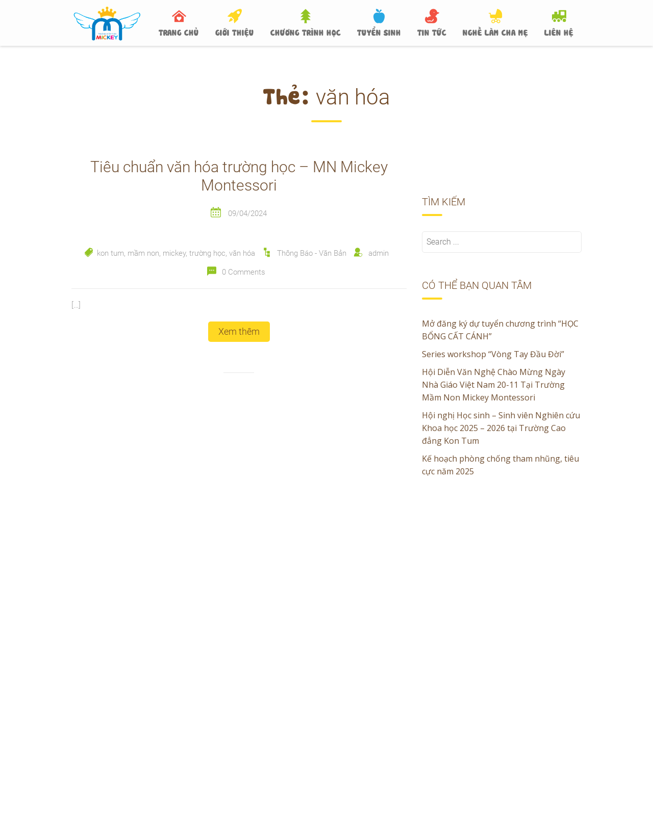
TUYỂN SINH (379, 31)
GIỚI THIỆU (234, 31)
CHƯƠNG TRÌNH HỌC (305, 31)
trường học (207, 253)
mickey (174, 253)
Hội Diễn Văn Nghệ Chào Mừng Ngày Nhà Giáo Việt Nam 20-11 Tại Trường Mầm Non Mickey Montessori (493, 384)
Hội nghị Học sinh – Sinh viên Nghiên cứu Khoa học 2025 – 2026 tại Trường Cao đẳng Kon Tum (501, 428)
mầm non (143, 253)
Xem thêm (239, 331)
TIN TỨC (431, 31)
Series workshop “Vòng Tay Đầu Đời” (493, 354)
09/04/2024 (247, 213)
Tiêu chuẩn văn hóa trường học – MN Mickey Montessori (239, 176)
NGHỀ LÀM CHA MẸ (495, 31)
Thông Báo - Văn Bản (311, 253)
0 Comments (243, 272)
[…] (76, 305)
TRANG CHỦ (179, 31)
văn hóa (242, 253)
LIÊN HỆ (558, 31)
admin (378, 253)
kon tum (110, 253)
